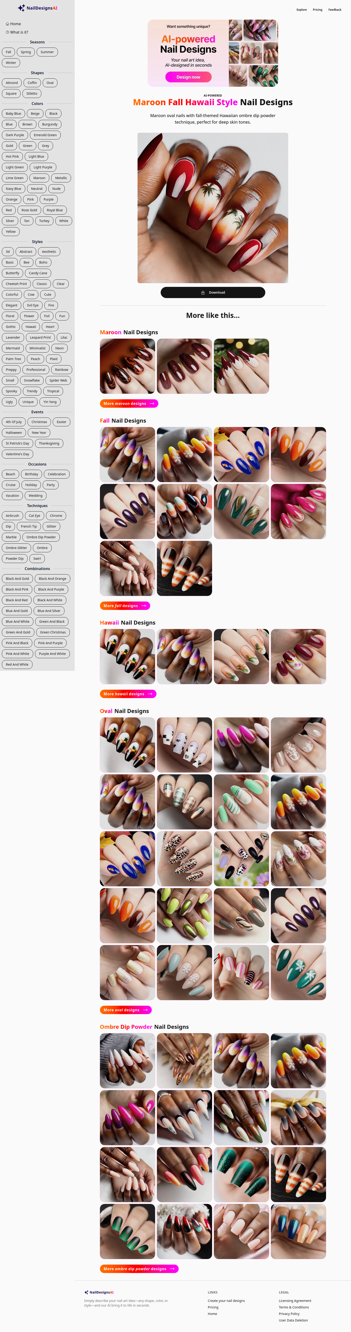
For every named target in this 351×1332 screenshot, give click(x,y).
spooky (11, 391)
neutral (37, 188)
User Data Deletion (293, 1320)
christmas (39, 422)
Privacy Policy (289, 1313)
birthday (31, 474)
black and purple (51, 589)
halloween (14, 432)
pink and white (17, 653)
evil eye (33, 305)
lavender (13, 337)
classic (42, 284)
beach (10, 474)
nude (56, 188)
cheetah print (16, 284)
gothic (11, 326)
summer (47, 52)
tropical (53, 391)
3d (8, 251)
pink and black (17, 643)
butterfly (12, 273)
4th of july (14, 422)
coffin (32, 82)
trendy (32, 391)
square (11, 93)
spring (26, 52)
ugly (9, 402)
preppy (11, 369)
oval (50, 82)
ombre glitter (16, 548)
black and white (49, 600)
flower (29, 316)
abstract (26, 251)
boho (43, 262)
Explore (302, 10)
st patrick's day (17, 443)
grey (45, 145)
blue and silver (49, 611)
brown (27, 124)
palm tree (13, 359)
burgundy (49, 124)
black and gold (17, 578)
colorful (12, 294)
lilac (64, 337)
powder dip (15, 558)
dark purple (15, 135)
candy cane (38, 273)
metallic (61, 178)
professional (35, 369)
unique (28, 402)
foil (47, 316)
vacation (12, 495)
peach (35, 359)
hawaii (31, 326)
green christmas (53, 632)
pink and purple (50, 643)
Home (212, 1313)
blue (9, 124)
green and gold (18, 632)
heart (50, 326)
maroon (39, 178)
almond (12, 82)
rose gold (29, 210)
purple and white (52, 653)
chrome (56, 515)
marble (11, 537)
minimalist (38, 348)
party (51, 485)
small (10, 380)
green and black (51, 621)
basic (10, 262)
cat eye (34, 515)
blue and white (17, 621)
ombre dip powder (41, 537)
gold (9, 145)
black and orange (52, 578)
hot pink (12, 156)
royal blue (55, 210)
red (9, 210)
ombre (42, 548)
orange (11, 199)
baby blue (13, 113)
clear (61, 284)
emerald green (45, 135)
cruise (11, 485)
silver (10, 221)
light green (15, 167)
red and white (17, 664)
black (53, 113)
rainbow (61, 369)
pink (30, 199)
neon (59, 348)
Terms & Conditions (294, 1307)
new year (39, 432)
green (27, 145)
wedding (36, 495)
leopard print (40, 337)
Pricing (318, 10)
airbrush (12, 515)
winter (11, 62)
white (63, 221)
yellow (11, 231)
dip (8, 526)
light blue (36, 156)
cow (31, 294)
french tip (29, 526)
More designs (129, 403)
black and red (17, 600)
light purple (43, 167)
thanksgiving (49, 443)
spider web (58, 380)
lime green (15, 178)
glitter (51, 526)
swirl (37, 558)
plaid (53, 359)
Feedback (334, 10)
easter (61, 422)
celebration (57, 474)
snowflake (32, 380)
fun (62, 316)
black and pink (17, 589)
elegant (11, 305)
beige (35, 113)
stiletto (31, 93)
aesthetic (49, 251)
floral (10, 316)
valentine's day (17, 454)
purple (49, 199)
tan (26, 221)
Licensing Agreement (295, 1300)
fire (51, 305)
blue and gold (17, 611)
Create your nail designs (226, 1300)
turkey (44, 221)
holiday (31, 485)
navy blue (13, 188)
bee (26, 262)
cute (47, 294)
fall (8, 52)
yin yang (50, 402)
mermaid (13, 348)
